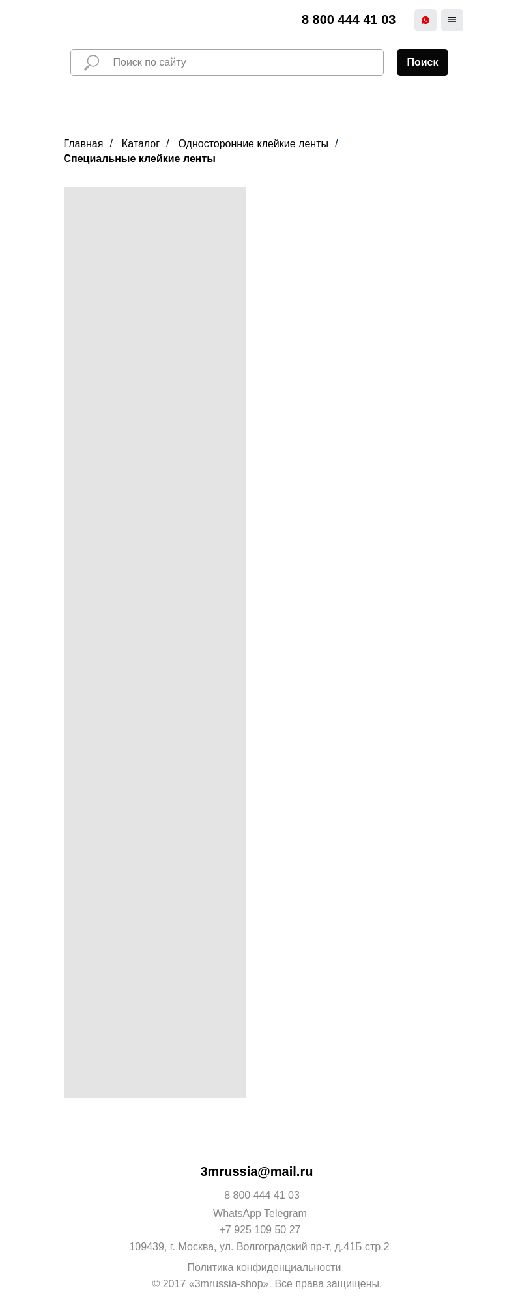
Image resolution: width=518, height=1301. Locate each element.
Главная (84, 143)
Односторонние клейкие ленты (253, 143)
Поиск (422, 62)
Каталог (141, 143)
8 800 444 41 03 (349, 19)
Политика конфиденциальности (264, 1267)
